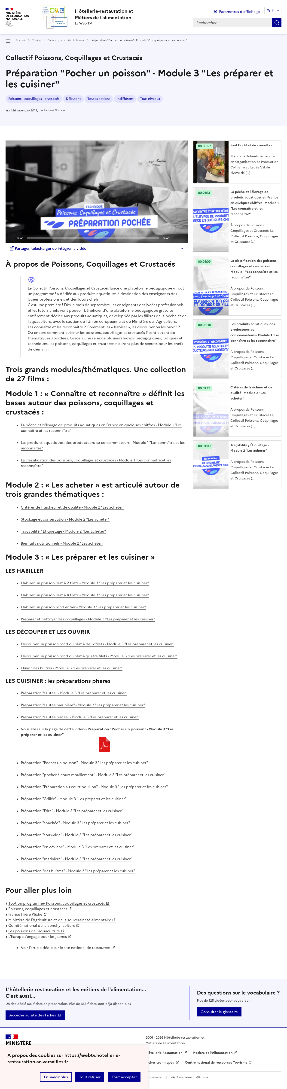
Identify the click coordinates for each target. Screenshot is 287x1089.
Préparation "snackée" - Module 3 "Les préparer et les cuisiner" (75, 823)
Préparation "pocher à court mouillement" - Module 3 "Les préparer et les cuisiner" (93, 775)
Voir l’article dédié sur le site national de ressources (65, 947)
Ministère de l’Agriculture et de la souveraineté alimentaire (59, 920)
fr (273, 10)
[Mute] (174, 238)
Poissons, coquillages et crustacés (37, 909)
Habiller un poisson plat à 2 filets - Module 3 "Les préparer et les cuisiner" (85, 583)
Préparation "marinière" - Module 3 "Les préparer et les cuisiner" (76, 859)
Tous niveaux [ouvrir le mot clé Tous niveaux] (150, 98)
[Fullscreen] (181, 238)
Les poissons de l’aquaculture (34, 931)
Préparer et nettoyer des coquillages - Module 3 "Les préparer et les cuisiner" (88, 619)
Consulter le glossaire (219, 1012)
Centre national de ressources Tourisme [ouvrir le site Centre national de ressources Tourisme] (216, 1062)
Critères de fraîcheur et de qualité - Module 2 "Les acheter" (72, 507)
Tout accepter (124, 1077)
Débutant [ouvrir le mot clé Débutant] (73, 98)
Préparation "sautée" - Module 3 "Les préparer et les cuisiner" (74, 693)
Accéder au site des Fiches (32, 1015)
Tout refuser (90, 1077)
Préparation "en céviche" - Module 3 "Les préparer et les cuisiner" (77, 847)
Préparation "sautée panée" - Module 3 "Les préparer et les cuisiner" (80, 717)
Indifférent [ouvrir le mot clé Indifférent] (125, 98)
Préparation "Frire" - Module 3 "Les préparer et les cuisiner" (72, 811)
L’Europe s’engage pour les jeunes (37, 936)
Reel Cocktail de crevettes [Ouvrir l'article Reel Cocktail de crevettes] (251, 145)
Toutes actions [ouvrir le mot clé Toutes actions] (98, 98)
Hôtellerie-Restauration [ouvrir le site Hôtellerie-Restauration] (164, 1052)
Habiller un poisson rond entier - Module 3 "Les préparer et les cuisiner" (83, 607)
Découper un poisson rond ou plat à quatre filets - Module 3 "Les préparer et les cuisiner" (99, 656)
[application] (97, 191)
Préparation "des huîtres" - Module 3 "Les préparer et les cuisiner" (78, 871)
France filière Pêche (25, 914)
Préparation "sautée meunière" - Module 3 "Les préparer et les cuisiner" (83, 705)
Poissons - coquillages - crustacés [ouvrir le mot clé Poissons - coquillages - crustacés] (33, 98)
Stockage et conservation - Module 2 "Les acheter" (65, 519)
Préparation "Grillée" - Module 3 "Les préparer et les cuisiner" (74, 799)
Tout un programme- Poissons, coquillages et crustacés (56, 903)
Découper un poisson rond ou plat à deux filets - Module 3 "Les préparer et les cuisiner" (97, 644)
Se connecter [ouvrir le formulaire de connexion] (154, 1077)
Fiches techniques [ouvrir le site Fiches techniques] (160, 1062)
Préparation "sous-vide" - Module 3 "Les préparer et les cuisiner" (76, 835)
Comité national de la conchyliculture (41, 925)
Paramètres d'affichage (192, 1077)
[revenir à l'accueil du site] (104, 14)
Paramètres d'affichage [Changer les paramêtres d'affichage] (239, 11)
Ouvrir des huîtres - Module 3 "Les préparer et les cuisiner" (71, 668)
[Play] (96, 192)
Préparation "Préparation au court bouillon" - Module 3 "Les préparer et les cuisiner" (94, 787)
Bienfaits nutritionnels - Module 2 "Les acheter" (62, 543)
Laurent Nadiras (54, 110)
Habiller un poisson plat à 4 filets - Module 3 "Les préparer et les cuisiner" (85, 595)
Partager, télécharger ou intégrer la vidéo (47, 248)
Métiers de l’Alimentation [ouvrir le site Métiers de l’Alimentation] (213, 1052)
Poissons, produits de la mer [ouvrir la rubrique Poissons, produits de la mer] (65, 40)
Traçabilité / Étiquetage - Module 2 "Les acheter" (63, 531)
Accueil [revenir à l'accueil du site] (20, 40)
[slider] (93, 238)
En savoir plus (56, 1077)
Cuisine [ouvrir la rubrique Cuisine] (36, 40)
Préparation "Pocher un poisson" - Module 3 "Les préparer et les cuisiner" (84, 763)
